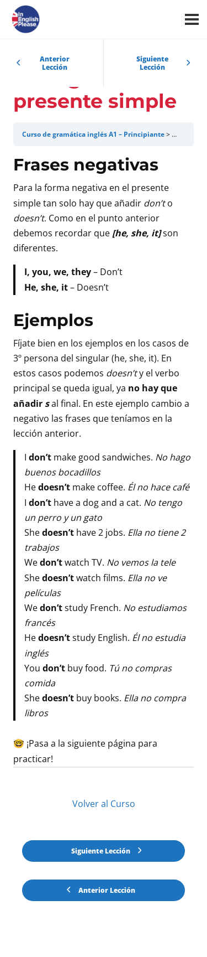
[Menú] (192, 19)
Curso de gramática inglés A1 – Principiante (93, 134)
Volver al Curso (103, 804)
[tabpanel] (103, 460)
